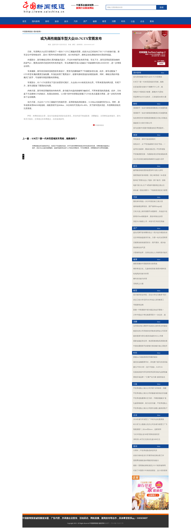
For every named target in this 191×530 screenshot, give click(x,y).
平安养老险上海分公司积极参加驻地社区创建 (150, 393)
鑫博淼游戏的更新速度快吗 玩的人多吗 (148, 170)
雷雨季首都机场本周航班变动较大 (146, 460)
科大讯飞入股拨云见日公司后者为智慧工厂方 (150, 424)
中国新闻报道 (27, 31)
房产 (85, 21)
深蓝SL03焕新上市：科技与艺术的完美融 (148, 221)
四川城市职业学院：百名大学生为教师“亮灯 (149, 295)
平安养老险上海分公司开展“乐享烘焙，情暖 (149, 388)
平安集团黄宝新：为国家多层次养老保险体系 (150, 154)
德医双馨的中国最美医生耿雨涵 (145, 264)
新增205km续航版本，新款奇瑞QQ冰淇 (148, 216)
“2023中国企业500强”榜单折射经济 (146, 434)
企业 (142, 21)
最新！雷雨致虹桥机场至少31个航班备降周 (149, 465)
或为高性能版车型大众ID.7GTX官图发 (147, 77)
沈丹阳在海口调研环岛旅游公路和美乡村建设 (150, 326)
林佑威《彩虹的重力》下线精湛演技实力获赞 (150, 190)
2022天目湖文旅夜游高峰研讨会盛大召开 (148, 159)
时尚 (123, 21)
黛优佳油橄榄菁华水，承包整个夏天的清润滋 (150, 362)
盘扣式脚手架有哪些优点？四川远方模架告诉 (150, 232)
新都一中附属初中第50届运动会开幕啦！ (148, 310)
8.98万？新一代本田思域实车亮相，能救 (148, 82)
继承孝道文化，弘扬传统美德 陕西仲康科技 (149, 269)
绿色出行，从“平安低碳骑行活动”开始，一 (149, 144)
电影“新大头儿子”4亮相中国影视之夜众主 (149, 185)
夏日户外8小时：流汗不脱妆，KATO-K (148, 367)
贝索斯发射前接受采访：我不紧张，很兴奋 (149, 242)
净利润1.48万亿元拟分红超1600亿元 (146, 439)
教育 (104, 21)
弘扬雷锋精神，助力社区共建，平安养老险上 (150, 403)
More (162, 73)
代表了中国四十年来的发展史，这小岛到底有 (150, 470)
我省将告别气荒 (139, 247)
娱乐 (66, 21)
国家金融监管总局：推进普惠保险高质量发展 (150, 341)
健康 (95, 21)
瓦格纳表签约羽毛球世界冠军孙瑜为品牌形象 (150, 372)
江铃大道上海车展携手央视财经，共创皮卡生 (150, 211)
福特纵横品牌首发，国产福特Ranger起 (147, 206)
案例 (152, 21)
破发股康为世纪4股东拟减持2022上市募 (148, 336)
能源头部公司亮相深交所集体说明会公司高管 (150, 331)
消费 (114, 21)
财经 (47, 21)
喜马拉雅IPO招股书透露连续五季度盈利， (149, 128)
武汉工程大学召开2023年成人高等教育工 (148, 300)
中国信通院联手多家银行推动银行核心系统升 (150, 346)
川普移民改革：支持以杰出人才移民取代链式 (150, 252)
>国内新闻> (37, 31)
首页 (24, 21)
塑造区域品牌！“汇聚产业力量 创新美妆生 (149, 377)
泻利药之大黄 (138, 284)
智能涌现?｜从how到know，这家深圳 (147, 429)
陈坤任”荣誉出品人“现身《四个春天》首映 (149, 180)
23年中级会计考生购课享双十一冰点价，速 (149, 315)
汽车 (76, 21)
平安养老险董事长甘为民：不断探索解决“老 (149, 398)
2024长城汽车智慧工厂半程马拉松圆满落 (148, 419)
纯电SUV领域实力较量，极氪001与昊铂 (148, 92)
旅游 (57, 21)
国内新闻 (36, 21)
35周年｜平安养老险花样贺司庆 (145, 450)
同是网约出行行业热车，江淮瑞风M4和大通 (149, 97)
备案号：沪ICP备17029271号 (114, 523)
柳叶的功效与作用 (140, 279)
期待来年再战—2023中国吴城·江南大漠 (148, 201)
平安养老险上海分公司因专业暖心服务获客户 (150, 408)
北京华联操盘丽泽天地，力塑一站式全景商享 (150, 237)
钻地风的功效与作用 (141, 274)
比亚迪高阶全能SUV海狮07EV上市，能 (148, 87)
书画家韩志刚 (138, 305)
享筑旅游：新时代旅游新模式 (144, 139)
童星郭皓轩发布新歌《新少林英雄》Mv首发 (149, 175)
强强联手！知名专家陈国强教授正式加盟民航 (150, 108)
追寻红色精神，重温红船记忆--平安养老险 (149, 149)
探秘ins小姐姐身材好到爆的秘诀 (145, 357)
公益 (133, 21)
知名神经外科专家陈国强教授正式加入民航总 (150, 118)
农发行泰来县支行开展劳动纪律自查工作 (148, 455)
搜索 (162, 7)
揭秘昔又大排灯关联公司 (142, 123)
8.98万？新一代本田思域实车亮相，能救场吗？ (54, 138)
